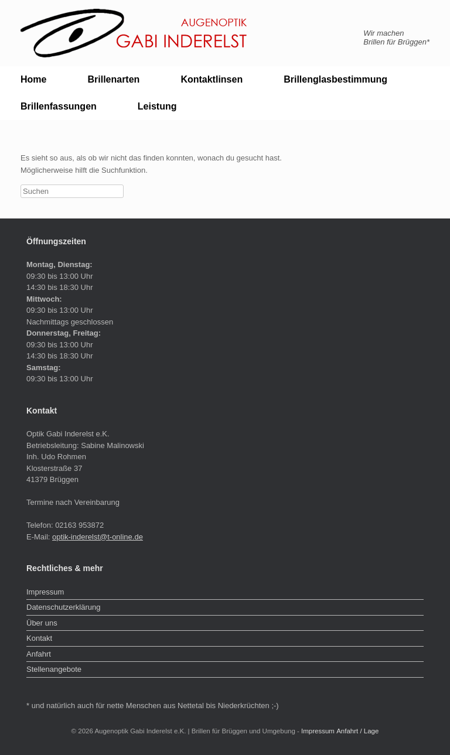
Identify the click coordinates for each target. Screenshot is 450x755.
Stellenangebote (53, 669)
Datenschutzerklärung (63, 607)
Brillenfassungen (59, 106)
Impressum (45, 591)
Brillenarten (113, 79)
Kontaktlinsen (211, 79)
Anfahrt (38, 654)
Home (33, 79)
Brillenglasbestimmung (335, 79)
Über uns (41, 623)
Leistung (157, 106)
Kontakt (39, 638)
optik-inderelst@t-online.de (97, 536)
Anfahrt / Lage (357, 730)
